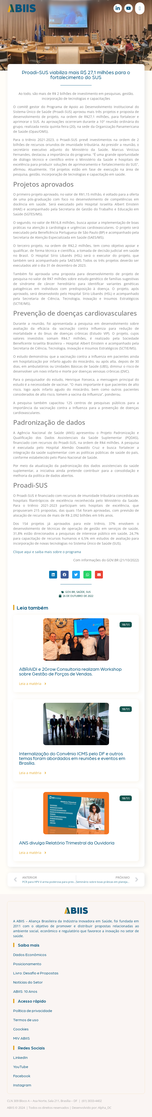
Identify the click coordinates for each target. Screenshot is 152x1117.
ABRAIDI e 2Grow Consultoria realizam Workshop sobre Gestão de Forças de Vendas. (70, 671)
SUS (88, 592)
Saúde (80, 592)
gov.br (70, 592)
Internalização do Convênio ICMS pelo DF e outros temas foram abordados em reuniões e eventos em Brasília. (72, 758)
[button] (53, 575)
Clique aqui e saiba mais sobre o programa (47, 552)
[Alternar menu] (140, 8)
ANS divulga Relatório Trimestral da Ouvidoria (66, 842)
